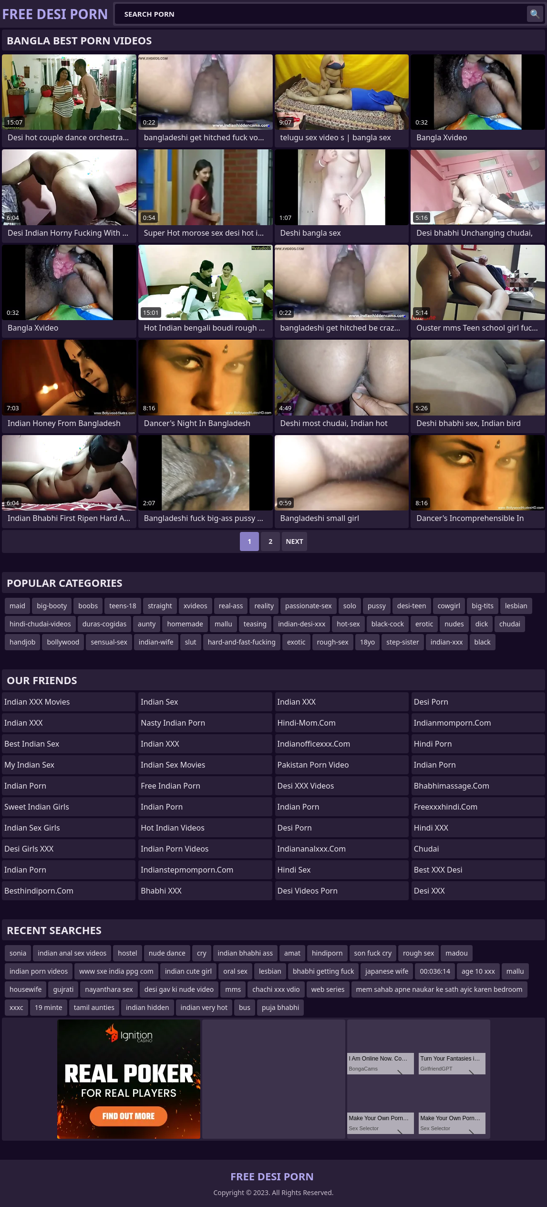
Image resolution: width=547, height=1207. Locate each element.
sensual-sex (109, 641)
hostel (127, 952)
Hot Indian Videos (173, 827)
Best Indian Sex (31, 744)
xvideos (195, 605)
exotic (296, 641)
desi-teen (411, 605)
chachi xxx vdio (276, 989)
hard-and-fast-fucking (242, 641)
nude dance (167, 952)
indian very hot (204, 1007)
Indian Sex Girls (32, 827)
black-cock (388, 623)
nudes (454, 623)
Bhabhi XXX (161, 890)
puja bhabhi (280, 1007)
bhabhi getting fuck (323, 971)
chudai (509, 623)
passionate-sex (308, 605)
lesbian (516, 605)
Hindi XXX (431, 827)
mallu (223, 623)
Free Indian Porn (170, 785)
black (483, 641)
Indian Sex (159, 702)
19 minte (48, 1007)
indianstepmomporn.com (187, 869)
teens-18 (122, 605)
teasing (255, 623)
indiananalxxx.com (312, 848)
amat (292, 952)
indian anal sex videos (72, 952)
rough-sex (333, 641)
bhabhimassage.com (451, 785)
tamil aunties (94, 1007)
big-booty (52, 605)
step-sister (402, 641)
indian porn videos (39, 971)
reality (264, 605)
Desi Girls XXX (28, 848)
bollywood (63, 641)
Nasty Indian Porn (173, 723)
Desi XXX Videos (306, 785)
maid (17, 605)
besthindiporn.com (38, 890)
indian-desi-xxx (301, 623)
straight (160, 605)
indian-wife (156, 641)
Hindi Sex (294, 869)
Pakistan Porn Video (313, 765)
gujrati (63, 989)
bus (244, 1007)
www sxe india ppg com (116, 971)
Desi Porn (295, 827)
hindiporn (327, 952)
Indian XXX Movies (37, 702)
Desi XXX (429, 890)
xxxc (16, 1007)
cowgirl (449, 605)
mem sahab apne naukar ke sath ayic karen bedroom (439, 989)
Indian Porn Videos (174, 848)
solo (349, 605)
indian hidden (147, 1007)
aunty (146, 623)
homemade (185, 623)
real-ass (231, 605)
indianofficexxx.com (314, 744)
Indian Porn (25, 785)
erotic (424, 623)
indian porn (299, 806)
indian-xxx (447, 641)
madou (456, 952)
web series (328, 989)
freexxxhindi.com (446, 806)
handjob (22, 641)
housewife (25, 989)
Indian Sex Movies (173, 765)
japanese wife (386, 971)
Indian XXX (23, 723)
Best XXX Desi (438, 869)
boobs (88, 605)
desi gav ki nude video (179, 989)
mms (233, 989)
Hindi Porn (433, 744)
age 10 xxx (478, 971)
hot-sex (348, 623)
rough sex (418, 952)
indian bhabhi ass (245, 952)
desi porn (431, 702)
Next (294, 541)
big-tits (483, 605)
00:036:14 (435, 971)
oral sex (235, 971)
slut (190, 641)
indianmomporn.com (452, 723)
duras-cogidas (104, 623)
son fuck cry (373, 952)
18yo (367, 641)
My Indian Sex (29, 765)
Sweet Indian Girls (36, 806)
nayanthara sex (109, 989)
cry (201, 952)
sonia (18, 952)
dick (481, 623)
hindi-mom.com (307, 723)
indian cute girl (188, 971)
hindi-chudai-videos (40, 623)
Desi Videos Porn (308, 890)
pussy (377, 605)
